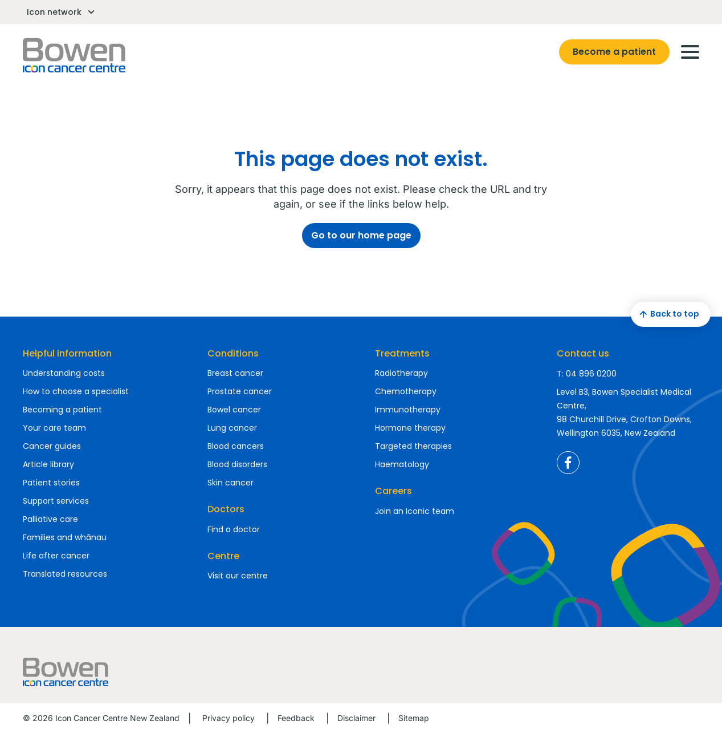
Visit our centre (237, 575)
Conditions (233, 353)
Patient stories (51, 482)
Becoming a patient (62, 409)
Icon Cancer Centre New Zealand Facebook (568, 462)
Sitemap (413, 718)
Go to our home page (361, 235)
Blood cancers (235, 446)
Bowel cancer (234, 409)
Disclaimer (356, 718)
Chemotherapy (406, 391)
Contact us (583, 353)
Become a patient (614, 51)
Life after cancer (56, 555)
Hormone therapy (410, 428)
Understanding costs (64, 373)
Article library (48, 464)
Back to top (668, 314)
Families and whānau (65, 537)
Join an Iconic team (414, 511)
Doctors (225, 509)
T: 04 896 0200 (587, 373)
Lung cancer (232, 428)
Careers (393, 490)
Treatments (402, 353)
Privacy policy (228, 718)
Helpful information (67, 353)
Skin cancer (230, 482)
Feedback (296, 718)
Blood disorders (237, 464)
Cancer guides (52, 446)
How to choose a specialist (76, 391)
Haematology (402, 464)
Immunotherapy (407, 409)
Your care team (54, 428)
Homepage (74, 55)
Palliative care (50, 519)
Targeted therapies (413, 446)
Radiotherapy (401, 373)
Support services (56, 501)
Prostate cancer (239, 391)
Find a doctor (233, 529)
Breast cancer (235, 373)
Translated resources (65, 574)
